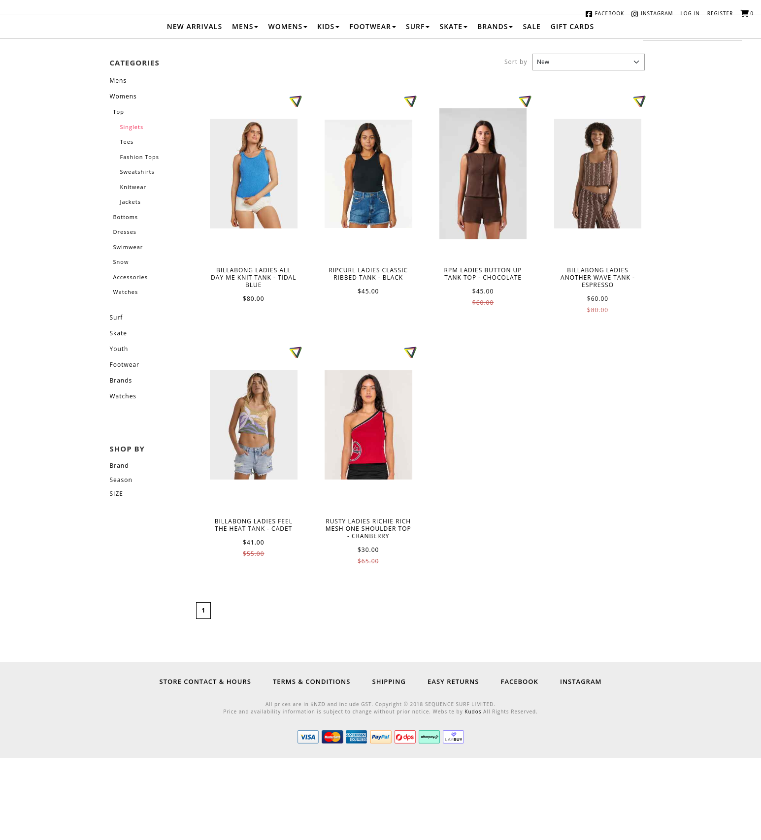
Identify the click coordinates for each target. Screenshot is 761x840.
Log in (690, 13)
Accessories (130, 358)
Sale (531, 108)
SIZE (116, 575)
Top (118, 193)
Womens (287, 108)
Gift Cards (572, 108)
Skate (453, 108)
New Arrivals (194, 108)
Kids (328, 108)
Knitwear (133, 268)
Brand (119, 548)
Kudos (472, 793)
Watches (125, 374)
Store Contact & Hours (205, 763)
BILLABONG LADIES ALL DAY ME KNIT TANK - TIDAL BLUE (254, 255)
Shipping (388, 763)
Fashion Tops (139, 238)
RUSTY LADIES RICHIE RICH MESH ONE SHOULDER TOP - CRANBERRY (368, 506)
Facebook (609, 13)
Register (720, 13)
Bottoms (125, 298)
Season (121, 561)
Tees (127, 223)
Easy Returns (453, 763)
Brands (495, 108)
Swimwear (128, 328)
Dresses (125, 314)
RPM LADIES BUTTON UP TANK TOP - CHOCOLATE (483, 255)
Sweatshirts (137, 254)
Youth (119, 430)
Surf (418, 108)
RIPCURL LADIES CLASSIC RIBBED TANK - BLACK (368, 255)
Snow (121, 344)
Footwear (372, 108)
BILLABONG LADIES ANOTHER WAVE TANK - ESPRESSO (598, 255)
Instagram (657, 13)
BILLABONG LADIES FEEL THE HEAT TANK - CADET (254, 506)
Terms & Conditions (311, 763)
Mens (245, 108)
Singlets (132, 208)
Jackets (130, 284)
